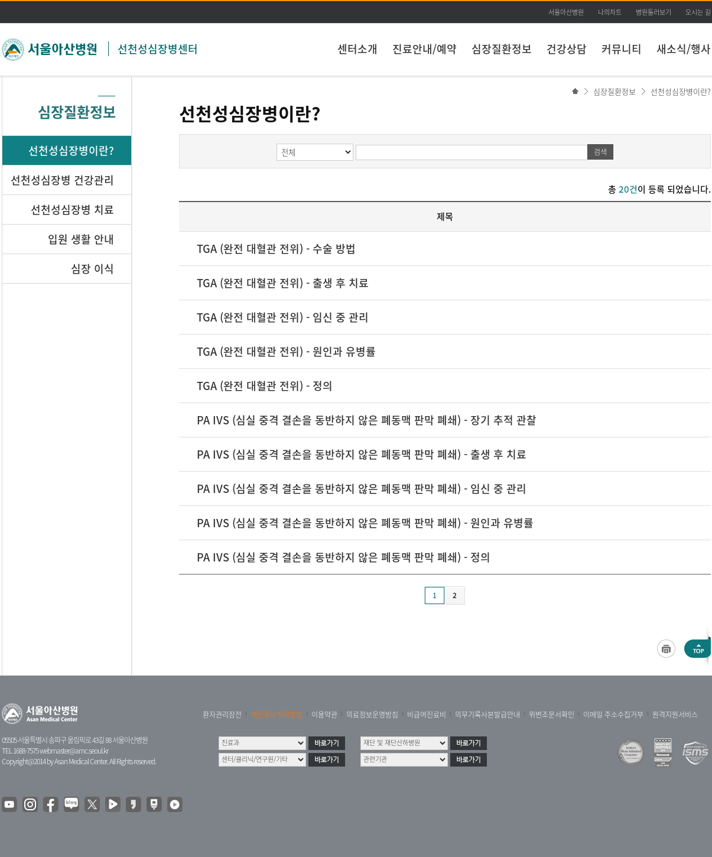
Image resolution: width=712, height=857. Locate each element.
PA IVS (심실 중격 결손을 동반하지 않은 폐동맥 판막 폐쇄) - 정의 (343, 557)
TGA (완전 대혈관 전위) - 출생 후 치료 (283, 283)
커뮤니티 (622, 49)
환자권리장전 (222, 714)
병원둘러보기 (653, 12)
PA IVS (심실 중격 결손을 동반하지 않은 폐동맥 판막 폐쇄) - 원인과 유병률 (365, 523)
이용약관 (324, 714)
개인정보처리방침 (277, 714)
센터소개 (357, 49)
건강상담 (567, 49)
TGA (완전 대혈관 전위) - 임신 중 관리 (283, 317)
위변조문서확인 (551, 714)
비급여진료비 (426, 714)
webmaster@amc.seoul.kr (74, 750)
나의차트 (610, 12)
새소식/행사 (683, 49)
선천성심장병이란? (681, 91)
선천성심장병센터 (158, 49)
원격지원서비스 (675, 714)
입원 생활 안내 (81, 239)
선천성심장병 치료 (72, 210)
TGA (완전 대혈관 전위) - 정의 (265, 386)
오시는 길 (698, 12)
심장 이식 (92, 269)
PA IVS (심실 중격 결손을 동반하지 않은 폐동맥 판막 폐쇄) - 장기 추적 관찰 (367, 420)
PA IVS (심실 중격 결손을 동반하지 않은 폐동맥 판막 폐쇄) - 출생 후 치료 (361, 454)
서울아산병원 (566, 12)
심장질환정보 (502, 49)
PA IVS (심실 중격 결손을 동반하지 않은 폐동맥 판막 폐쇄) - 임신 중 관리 (361, 488)
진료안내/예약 (424, 49)
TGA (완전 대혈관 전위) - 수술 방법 (276, 249)
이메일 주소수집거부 (613, 714)
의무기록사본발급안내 (487, 714)
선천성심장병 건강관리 (62, 180)
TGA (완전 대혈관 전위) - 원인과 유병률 (286, 351)
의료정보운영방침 (372, 714)
